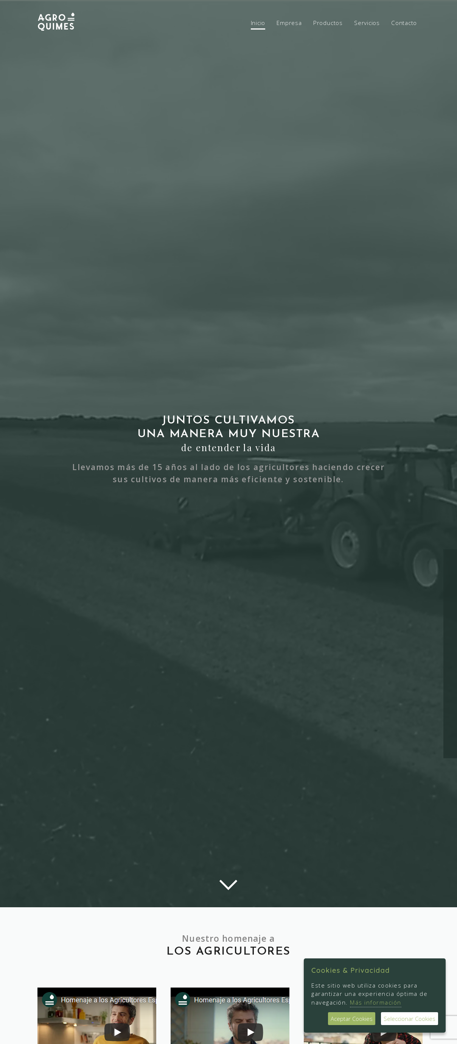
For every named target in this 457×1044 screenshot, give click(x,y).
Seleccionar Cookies (409, 1018)
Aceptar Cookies (352, 1018)
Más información (375, 1002)
